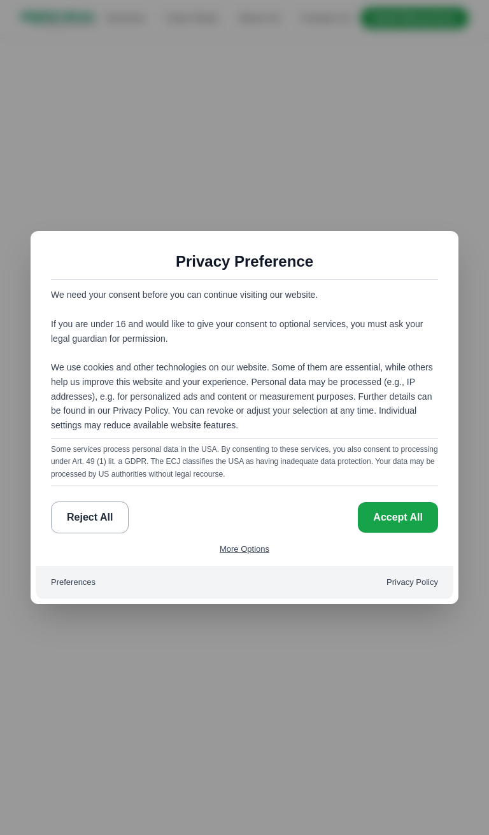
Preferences (73, 582)
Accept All (398, 517)
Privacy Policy (412, 582)
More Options (244, 549)
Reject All (90, 517)
